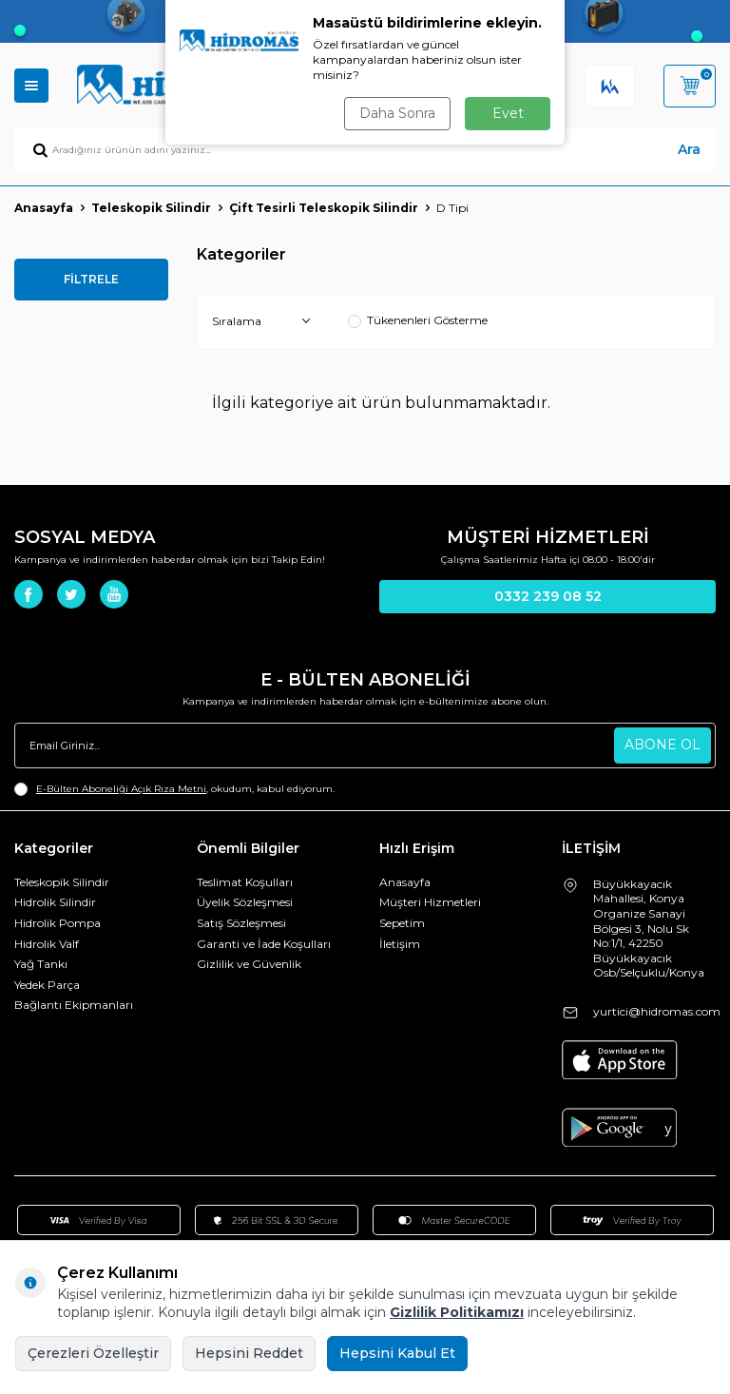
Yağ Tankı (40, 964)
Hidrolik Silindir (55, 902)
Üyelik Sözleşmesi (245, 902)
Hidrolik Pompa (57, 923)
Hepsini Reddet (249, 1353)
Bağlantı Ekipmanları (73, 1004)
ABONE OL (662, 744)
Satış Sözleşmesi (241, 923)
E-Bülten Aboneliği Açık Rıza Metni (121, 789)
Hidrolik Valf (46, 944)
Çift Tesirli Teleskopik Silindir (323, 208)
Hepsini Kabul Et (397, 1353)
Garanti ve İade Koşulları (264, 944)
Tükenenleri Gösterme (418, 320)
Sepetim (402, 923)
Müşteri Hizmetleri (430, 902)
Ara (689, 149)
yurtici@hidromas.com (656, 1011)
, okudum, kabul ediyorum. (174, 789)
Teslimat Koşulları (245, 882)
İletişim (399, 944)
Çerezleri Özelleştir (93, 1353)
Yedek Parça (47, 985)
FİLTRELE (91, 279)
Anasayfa (43, 208)
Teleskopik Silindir (151, 208)
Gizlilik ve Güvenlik (249, 964)
